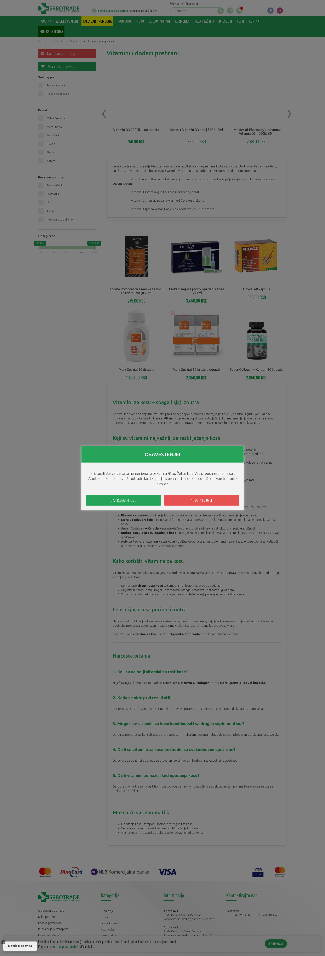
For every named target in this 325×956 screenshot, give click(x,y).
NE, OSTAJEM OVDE (201, 500)
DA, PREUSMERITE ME (123, 500)
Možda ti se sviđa (20, 946)
